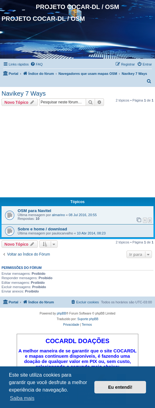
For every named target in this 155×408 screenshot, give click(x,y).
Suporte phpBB (87, 319)
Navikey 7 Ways (24, 93)
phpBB (61, 313)
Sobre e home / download (42, 229)
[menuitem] (36, 64)
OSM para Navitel (34, 210)
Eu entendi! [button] (120, 387)
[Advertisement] (77, 152)
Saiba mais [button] (22, 398)
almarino (58, 215)
